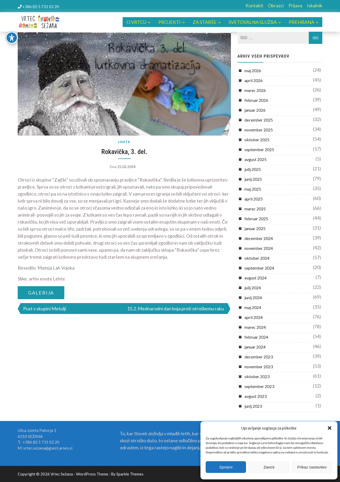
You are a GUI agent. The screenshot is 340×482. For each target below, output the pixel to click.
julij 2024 (252, 287)
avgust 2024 (255, 277)
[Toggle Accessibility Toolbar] (11, 37)
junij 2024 (253, 297)
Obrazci (276, 5)
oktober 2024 (256, 258)
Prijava (295, 5)
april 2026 (253, 80)
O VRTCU (136, 22)
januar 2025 (255, 228)
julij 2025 (252, 169)
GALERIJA (41, 293)
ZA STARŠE (205, 22)
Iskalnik (314, 5)
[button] (329, 428)
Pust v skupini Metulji (44, 308)
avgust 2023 (255, 396)
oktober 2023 (256, 376)
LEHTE (124, 141)
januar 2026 (255, 110)
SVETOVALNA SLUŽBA (253, 22)
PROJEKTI (169, 22)
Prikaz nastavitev (312, 467)
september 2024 (259, 267)
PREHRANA (301, 22)
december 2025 (258, 119)
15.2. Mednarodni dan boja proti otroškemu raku (175, 308)
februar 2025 (256, 218)
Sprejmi (225, 467)
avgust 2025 (255, 159)
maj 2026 (252, 70)
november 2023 (258, 366)
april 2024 (253, 317)
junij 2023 (253, 406)
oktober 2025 (256, 139)
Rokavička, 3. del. (124, 152)
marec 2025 (255, 208)
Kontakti (254, 5)
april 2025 (253, 198)
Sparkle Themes (129, 474)
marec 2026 (255, 90)
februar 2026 (256, 100)
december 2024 (258, 238)
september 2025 (259, 149)
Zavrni (268, 467)
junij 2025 (253, 179)
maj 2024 (252, 307)
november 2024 (258, 248)
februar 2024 (256, 336)
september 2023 (259, 386)
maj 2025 (252, 188)
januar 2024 (255, 346)
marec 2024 (255, 327)
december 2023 (258, 356)
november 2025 (258, 129)
